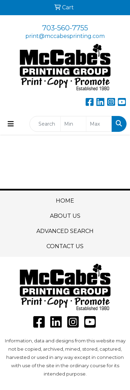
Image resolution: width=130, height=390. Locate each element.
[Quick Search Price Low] (73, 124)
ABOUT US (65, 216)
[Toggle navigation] (10, 124)
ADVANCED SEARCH (65, 231)
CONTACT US (65, 246)
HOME (65, 200)
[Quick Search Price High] (99, 124)
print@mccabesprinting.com (65, 36)
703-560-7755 (65, 28)
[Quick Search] (45, 124)
